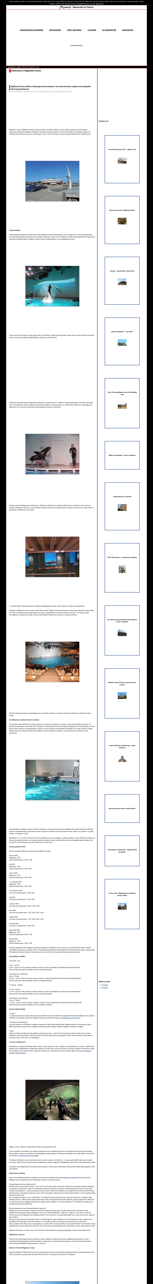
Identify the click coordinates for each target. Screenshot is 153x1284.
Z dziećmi (92, 30)
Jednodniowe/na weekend (31, 30)
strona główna (11, 67)
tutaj (136, 1)
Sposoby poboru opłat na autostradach (122, 808)
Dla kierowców (109, 30)
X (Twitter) (104, 985)
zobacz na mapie (69, 1177)
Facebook (104, 988)
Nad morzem (55, 30)
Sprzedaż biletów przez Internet (70, 1018)
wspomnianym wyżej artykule (29, 1156)
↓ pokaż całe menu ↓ (76, 45)
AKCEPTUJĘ (100, 4)
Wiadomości (127, 30)
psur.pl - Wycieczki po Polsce (76, 7)
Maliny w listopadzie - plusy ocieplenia (122, 455)
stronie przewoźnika (64, 1230)
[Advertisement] (53, 123)
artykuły (19, 67)
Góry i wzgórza (74, 30)
